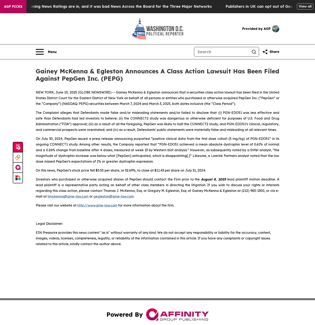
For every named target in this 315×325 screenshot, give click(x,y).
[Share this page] (270, 52)
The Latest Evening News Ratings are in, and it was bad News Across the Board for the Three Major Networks (110, 6)
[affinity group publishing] (18, 168)
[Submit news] (18, 147)
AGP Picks (13, 6)
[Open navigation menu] (46, 52)
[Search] (221, 52)
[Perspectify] (18, 157)
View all (305, 6)
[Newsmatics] (18, 178)
